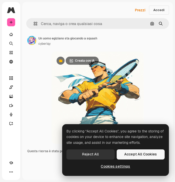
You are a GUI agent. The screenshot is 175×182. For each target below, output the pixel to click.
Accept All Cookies (140, 154)
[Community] (11, 62)
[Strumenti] (11, 78)
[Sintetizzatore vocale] (11, 114)
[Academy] (11, 163)
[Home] (11, 34)
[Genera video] (11, 105)
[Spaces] (11, 87)
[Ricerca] (11, 43)
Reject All (90, 154)
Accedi (159, 10)
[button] (33, 24)
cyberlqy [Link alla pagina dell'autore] (44, 44)
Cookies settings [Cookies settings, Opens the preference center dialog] (115, 166)
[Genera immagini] (11, 96)
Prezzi (140, 10)
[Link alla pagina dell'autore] (31, 40)
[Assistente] (11, 124)
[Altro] (11, 172)
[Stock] (11, 53)
